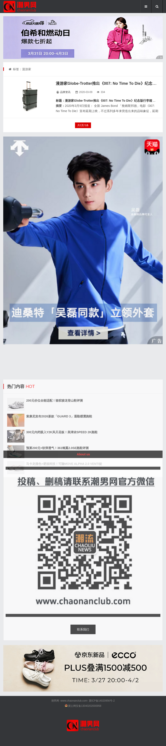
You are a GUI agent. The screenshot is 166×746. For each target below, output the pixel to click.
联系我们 (83, 629)
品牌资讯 (65, 92)
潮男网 (55, 700)
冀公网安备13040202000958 (84, 705)
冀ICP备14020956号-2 (102, 700)
